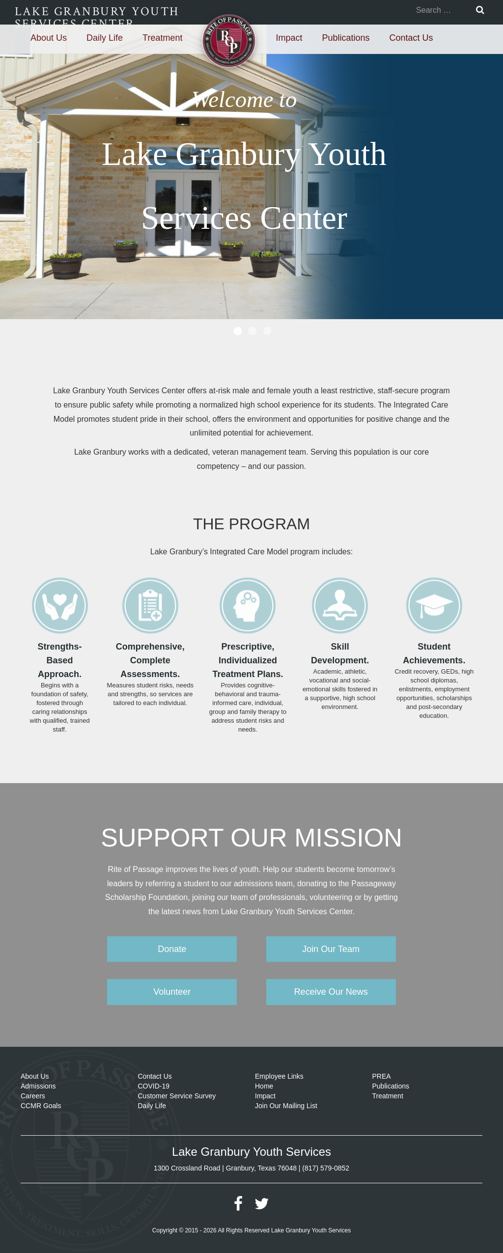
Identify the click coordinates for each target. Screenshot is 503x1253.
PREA (381, 1076)
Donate (172, 949)
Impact (289, 38)
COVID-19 (154, 1086)
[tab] (237, 329)
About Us (48, 38)
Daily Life (104, 38)
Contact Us (411, 38)
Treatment (162, 38)
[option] (251, 172)
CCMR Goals (41, 1106)
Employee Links (279, 1076)
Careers (33, 1096)
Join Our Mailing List (286, 1106)
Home (264, 1086)
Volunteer (172, 992)
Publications (345, 38)
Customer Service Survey (177, 1096)
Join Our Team (331, 949)
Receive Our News (331, 992)
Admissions (38, 1086)
